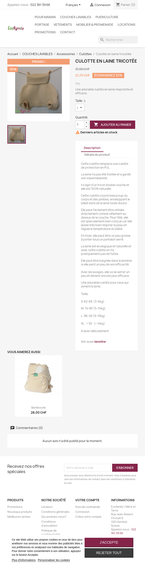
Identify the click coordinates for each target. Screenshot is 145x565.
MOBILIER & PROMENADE (94, 25)
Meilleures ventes (18, 516)
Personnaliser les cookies (54, 560)
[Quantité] (79, 125)
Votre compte (87, 500)
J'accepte (109, 542)
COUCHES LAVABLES (75, 17)
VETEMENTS (63, 25)
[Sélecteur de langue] (74, 5)
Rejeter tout (109, 553)
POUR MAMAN (45, 17)
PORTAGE (42, 25)
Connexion (82, 512)
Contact (67, 32)
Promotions (45, 32)
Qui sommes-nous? (53, 516)
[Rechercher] (118, 40)
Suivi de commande (87, 507)
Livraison (47, 507)
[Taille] (80, 107)
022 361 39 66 (40, 5)
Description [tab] (92, 148)
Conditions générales (55, 512)
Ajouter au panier (112, 124)
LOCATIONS (126, 25)
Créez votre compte (88, 516)
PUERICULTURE (107, 17)
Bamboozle (38, 407)
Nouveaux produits (19, 512)
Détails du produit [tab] (97, 155)
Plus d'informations (23, 560)
